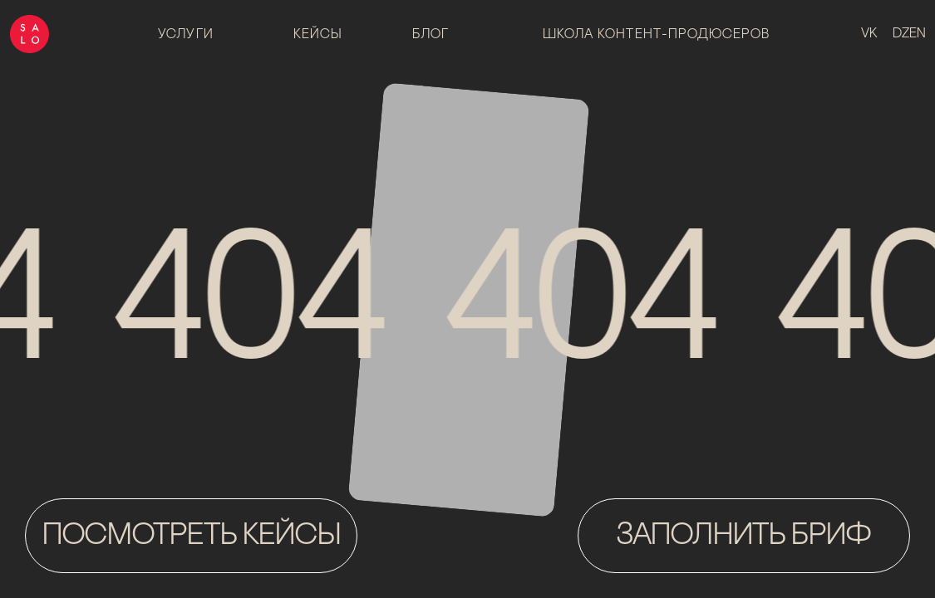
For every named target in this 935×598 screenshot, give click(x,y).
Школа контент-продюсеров (656, 35)
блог (431, 35)
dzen (909, 34)
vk (869, 34)
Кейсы (318, 35)
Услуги (186, 35)
